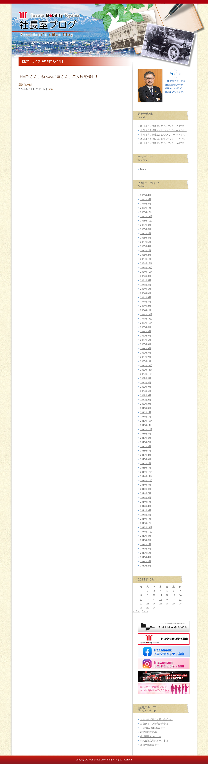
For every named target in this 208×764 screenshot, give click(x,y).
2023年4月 (145, 348)
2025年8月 (145, 229)
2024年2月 (145, 305)
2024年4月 (145, 297)
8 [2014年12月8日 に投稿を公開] (141, 595)
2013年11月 (146, 527)
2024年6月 (145, 288)
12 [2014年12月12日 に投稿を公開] (167, 595)
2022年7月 (145, 386)
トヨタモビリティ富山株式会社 (156, 719)
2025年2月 (145, 254)
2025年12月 (146, 212)
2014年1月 (145, 518)
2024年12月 (146, 263)
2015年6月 (145, 446)
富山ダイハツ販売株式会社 (154, 723)
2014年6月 (145, 497)
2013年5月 (145, 552)
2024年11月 (146, 267)
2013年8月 (145, 540)
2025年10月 (146, 220)
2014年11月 (146, 476)
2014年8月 (145, 489)
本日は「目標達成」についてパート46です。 (163, 143)
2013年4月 (145, 557)
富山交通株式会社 (149, 744)
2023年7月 (145, 335)
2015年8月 (145, 437)
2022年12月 (146, 365)
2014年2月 (145, 514)
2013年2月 (145, 565)
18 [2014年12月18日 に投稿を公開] (160, 599)
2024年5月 (145, 293)
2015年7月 (145, 442)
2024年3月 (145, 301)
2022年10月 (146, 374)
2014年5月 (145, 501)
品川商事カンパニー (150, 736)
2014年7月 (145, 493)
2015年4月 (145, 454)
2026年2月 (145, 203)
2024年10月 (146, 271)
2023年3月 (145, 352)
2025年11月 (146, 216)
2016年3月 (145, 408)
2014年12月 (146, 471)
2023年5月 (145, 344)
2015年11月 (146, 425)
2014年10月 (146, 480)
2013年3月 (145, 561)
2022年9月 (145, 378)
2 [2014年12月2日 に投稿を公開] (147, 590)
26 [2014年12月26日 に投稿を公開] (167, 603)
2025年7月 (145, 233)
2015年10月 (146, 429)
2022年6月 (145, 391)
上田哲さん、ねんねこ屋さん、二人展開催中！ (58, 76)
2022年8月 (145, 382)
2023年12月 (146, 314)
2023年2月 (145, 356)
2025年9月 (145, 224)
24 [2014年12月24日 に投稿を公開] (154, 603)
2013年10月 (146, 531)
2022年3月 (145, 403)
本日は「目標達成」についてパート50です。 (163, 126)
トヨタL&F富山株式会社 (152, 727)
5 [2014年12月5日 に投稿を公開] (167, 590)
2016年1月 (145, 416)
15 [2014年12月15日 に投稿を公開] (141, 599)
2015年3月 (145, 459)
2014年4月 (145, 506)
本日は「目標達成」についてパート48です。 (163, 134)
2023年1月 (145, 361)
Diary (50, 89)
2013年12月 (146, 523)
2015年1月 (145, 467)
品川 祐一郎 (25, 84)
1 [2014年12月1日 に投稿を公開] (141, 590)
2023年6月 (145, 339)
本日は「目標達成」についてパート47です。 (163, 138)
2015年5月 (145, 450)
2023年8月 (145, 331)
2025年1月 (145, 259)
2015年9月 (145, 433)
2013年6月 (145, 548)
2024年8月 (145, 280)
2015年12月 (146, 420)
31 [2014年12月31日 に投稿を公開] (154, 607)
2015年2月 (145, 463)
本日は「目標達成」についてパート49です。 (163, 130)
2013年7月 (145, 544)
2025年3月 (145, 250)
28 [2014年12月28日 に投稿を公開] (180, 603)
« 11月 (136, 611)
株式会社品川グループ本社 (154, 740)
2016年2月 (145, 412)
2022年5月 (145, 395)
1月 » (145, 611)
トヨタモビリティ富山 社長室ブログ (48, 26)
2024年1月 (145, 310)
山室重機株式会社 (149, 732)
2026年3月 (145, 199)
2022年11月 (146, 369)
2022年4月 (145, 399)
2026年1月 (145, 207)
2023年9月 (145, 327)
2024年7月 (145, 284)
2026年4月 (145, 195)
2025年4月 (145, 246)
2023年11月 (146, 318)
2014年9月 (145, 484)
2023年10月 (146, 322)
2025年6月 (145, 237)
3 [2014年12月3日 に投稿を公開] (154, 590)
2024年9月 (145, 276)
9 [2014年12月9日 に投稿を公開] (147, 595)
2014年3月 (145, 510)
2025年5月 (145, 241)
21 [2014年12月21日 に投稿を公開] (180, 599)
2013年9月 (145, 535)
